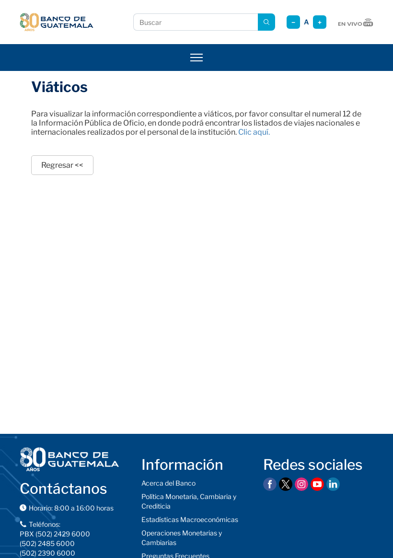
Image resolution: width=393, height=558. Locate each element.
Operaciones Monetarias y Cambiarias (181, 537)
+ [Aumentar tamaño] (320, 22)
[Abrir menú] (196, 57)
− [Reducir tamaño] (293, 22)
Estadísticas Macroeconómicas (189, 519)
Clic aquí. (254, 132)
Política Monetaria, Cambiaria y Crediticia (188, 501)
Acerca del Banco (168, 483)
